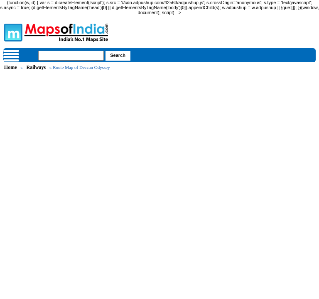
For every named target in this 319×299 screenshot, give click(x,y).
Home (10, 67)
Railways (36, 67)
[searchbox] (71, 56)
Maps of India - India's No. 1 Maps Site (12, 32)
